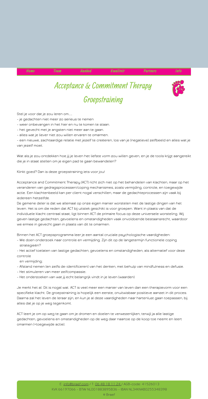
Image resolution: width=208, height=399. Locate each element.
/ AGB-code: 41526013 (140, 384)
